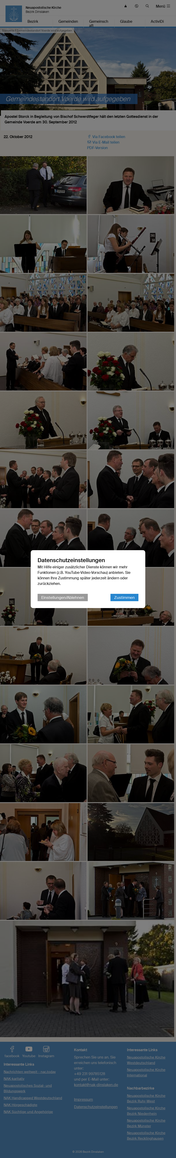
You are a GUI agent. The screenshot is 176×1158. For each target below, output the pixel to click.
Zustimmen (124, 597)
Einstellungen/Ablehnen (62, 597)
